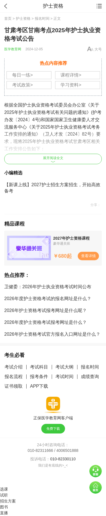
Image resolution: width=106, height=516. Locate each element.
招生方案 (8, 501)
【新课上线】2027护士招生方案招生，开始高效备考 (52, 187)
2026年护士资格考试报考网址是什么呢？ (45, 310)
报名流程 (14, 376)
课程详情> (70, 75)
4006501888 (68, 450)
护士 (26, 105)
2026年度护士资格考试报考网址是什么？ (45, 322)
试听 (4, 495)
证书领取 (14, 386)
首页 (8, 18)
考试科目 (39, 367)
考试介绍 (14, 367)
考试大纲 (64, 367)
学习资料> (70, 85)
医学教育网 (12, 49)
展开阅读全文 (53, 159)
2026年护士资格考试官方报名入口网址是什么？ (52, 334)
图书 (4, 507)
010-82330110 (62, 459)
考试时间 (64, 376)
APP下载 (39, 386)
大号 (98, 49)
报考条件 (39, 376)
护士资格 (23, 18)
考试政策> (22, 85)
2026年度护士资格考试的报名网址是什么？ (47, 298)
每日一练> (22, 75)
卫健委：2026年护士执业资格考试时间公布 (47, 286)
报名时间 (42, 18)
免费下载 (53, 429)
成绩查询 (90, 376)
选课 (4, 489)
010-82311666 (40, 450)
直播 (4, 513)
